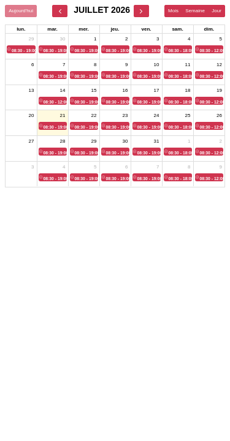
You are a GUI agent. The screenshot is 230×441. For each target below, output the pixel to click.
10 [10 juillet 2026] (156, 64)
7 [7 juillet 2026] (64, 64)
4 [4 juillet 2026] (189, 39)
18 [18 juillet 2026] (188, 90)
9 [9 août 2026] (221, 167)
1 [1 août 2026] (189, 141)
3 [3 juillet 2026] (157, 39)
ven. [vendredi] (146, 29)
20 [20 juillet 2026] (31, 115)
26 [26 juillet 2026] (219, 115)
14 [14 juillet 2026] (63, 90)
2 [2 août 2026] (221, 141)
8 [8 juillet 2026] (95, 64)
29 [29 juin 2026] (31, 39)
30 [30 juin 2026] (63, 39)
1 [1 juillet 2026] (95, 39)
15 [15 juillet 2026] (94, 90)
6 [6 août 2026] (126, 167)
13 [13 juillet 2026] (31, 90)
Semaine (195, 10)
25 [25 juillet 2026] (188, 115)
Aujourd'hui (21, 10)
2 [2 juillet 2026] (126, 39)
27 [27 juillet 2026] (31, 141)
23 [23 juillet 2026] (125, 115)
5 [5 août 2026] (95, 167)
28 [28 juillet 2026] (63, 141)
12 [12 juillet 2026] (219, 64)
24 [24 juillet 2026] (156, 115)
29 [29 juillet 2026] (94, 141)
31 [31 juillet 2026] (156, 141)
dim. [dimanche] (209, 29)
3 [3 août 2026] (32, 167)
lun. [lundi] (21, 29)
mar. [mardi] (52, 29)
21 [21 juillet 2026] (63, 115)
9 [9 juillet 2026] (126, 64)
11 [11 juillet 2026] (188, 64)
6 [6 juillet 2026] (32, 64)
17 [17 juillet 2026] (156, 90)
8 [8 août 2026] (189, 167)
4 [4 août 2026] (64, 167)
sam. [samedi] (177, 29)
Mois (173, 10)
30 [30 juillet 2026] (125, 141)
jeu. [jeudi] (115, 29)
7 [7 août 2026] (157, 167)
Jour (216, 10)
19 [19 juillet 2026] (219, 90)
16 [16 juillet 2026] (125, 90)
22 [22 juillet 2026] (94, 115)
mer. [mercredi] (83, 29)
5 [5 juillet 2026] (221, 39)
